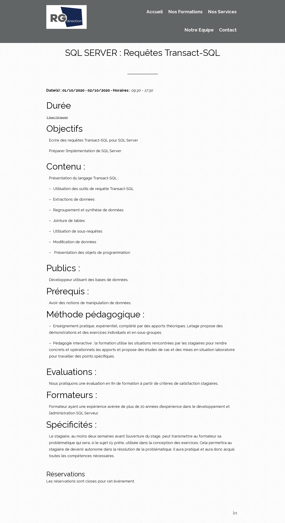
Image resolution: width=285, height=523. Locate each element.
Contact (228, 30)
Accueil (154, 11)
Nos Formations (185, 11)
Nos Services (222, 11)
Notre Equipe (199, 30)
